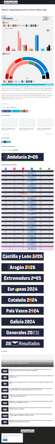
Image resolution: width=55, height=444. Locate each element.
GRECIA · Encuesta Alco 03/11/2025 (26, 128)
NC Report (25, 200)
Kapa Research (8, 87)
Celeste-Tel (25, 225)
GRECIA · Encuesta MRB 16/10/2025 (44, 128)
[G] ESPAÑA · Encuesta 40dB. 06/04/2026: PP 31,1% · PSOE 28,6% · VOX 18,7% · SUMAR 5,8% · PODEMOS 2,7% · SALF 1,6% (31, 383)
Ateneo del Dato (25, 196)
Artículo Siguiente (49, 134)
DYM (25, 183)
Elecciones (25, 246)
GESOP (25, 204)
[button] (2, 2)
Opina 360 (25, 217)
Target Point (25, 175)
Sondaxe (25, 242)
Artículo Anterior (6, 134)
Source (3, 104)
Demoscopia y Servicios (25, 233)
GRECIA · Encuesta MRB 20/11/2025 (8, 128)
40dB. (25, 179)
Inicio (2, 6)
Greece (6, 6)
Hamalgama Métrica (25, 221)
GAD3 (25, 229)
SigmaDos (25, 171)
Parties (7, 104)
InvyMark (25, 208)
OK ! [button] (5, 440)
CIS (25, 192)
